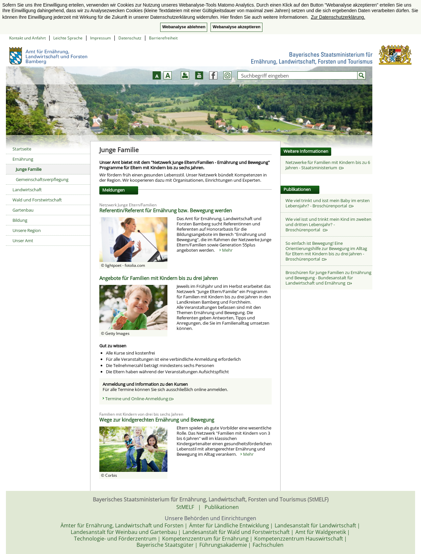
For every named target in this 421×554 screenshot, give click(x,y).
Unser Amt (22, 240)
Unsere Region (26, 230)
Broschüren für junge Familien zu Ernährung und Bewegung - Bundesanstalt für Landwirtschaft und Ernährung (328, 277)
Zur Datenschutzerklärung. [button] (338, 17)
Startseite (21, 149)
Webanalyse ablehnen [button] (183, 27)
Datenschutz (129, 38)
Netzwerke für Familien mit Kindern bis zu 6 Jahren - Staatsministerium (327, 165)
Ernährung (22, 159)
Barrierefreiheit (163, 38)
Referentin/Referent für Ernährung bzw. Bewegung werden (165, 210)
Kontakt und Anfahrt (27, 38)
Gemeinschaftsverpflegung (42, 179)
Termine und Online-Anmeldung (139, 399)
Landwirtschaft (27, 190)
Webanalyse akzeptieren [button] (236, 27)
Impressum (100, 38)
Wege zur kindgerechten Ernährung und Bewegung (156, 419)
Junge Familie (28, 169)
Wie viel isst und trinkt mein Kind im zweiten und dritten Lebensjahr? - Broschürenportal (328, 224)
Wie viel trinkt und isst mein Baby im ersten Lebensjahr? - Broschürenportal (327, 203)
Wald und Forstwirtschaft (37, 200)
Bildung (19, 220)
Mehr (227, 250)
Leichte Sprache (68, 38)
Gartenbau (23, 210)
